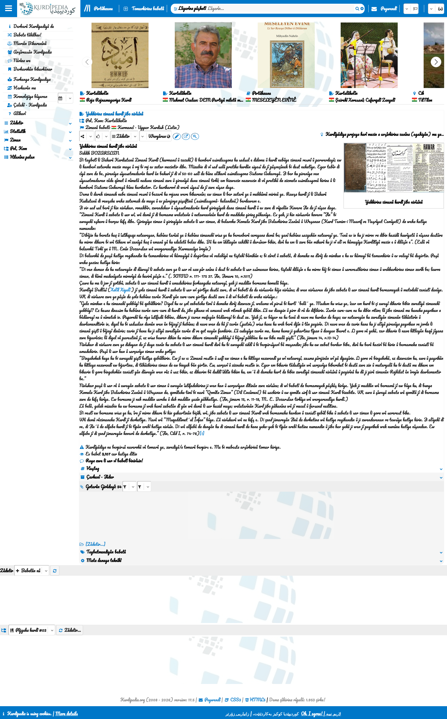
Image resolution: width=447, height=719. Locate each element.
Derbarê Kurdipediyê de (30, 26)
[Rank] (102, 136)
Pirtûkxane (103, 8)
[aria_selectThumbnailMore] (32, 570)
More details (66, 713)
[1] (202, 433)
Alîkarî (16, 113)
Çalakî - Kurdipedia (27, 104)
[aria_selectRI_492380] (129, 486)
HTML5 (257, 699)
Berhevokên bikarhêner (29, 69)
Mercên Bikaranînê (26, 43)
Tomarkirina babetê (148, 8)
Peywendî (389, 8)
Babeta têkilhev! (24, 34)
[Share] (87, 136)
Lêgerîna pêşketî (192, 8)
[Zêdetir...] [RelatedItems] (95, 544)
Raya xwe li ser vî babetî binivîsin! (111, 460)
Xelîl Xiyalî (120, 289)
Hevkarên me (21, 87)
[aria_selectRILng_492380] (144, 486)
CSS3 (235, 699)
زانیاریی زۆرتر (237, 713)
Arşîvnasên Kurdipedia (29, 51)
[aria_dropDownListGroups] (32, 630)
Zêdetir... (69, 630)
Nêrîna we (19, 60)
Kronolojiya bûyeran (27, 96)
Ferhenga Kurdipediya (28, 79)
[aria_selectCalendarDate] (65, 98)
